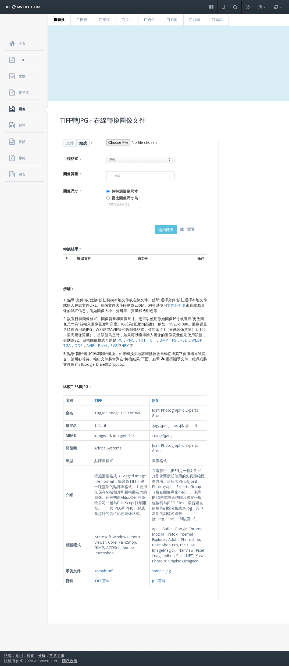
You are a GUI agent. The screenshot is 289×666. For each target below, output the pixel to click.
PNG (130, 340)
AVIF (90, 345)
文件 (70, 142)
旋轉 (195, 19)
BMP (163, 340)
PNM (102, 345)
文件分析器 (176, 305)
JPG (119, 340)
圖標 (82, 19)
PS (174, 340)
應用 (19, 655)
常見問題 (56, 655)
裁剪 (172, 19)
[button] (211, 7)
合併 (149, 19)
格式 (8, 655)
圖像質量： (72, 173)
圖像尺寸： (72, 190)
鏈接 (83, 142)
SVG (113, 345)
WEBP (196, 340)
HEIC (125, 345)
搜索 (30, 655)
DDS (78, 345)
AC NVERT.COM (23, 6)
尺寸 (127, 19)
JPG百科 (159, 580)
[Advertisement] (168, 63)
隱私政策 (69, 660)
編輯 (217, 19)
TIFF (142, 340)
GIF (153, 340)
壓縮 (104, 19)
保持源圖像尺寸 (125, 191)
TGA (67, 345)
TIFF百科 (102, 580)
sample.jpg (161, 570)
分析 (41, 655)
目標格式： (72, 158)
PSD (184, 340)
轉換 (59, 19)
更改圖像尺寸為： (127, 197)
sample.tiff (103, 570)
